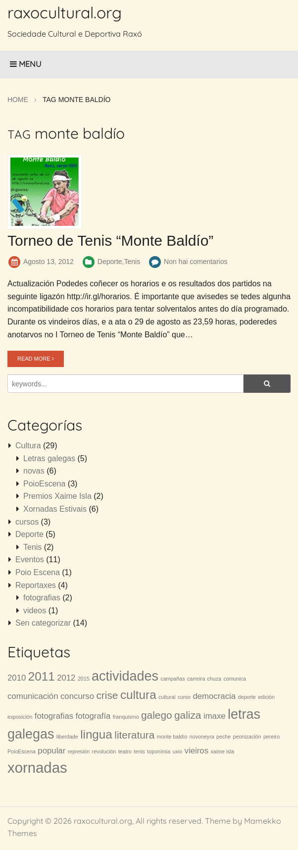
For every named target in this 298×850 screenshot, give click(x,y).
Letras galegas (49, 458)
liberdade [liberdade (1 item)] (67, 737)
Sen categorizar (43, 623)
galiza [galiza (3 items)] (187, 715)
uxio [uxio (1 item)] (178, 751)
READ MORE (35, 359)
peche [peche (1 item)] (223, 737)
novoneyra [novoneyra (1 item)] (202, 737)
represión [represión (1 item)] (79, 751)
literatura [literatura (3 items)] (134, 735)
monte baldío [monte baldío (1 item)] (172, 737)
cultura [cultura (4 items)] (138, 694)
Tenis (132, 262)
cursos (27, 522)
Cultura (28, 445)
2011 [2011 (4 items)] (41, 676)
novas (34, 471)
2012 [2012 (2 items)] (66, 678)
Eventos (29, 559)
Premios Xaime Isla (57, 496)
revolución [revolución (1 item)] (104, 751)
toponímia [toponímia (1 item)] (158, 751)
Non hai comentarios (195, 262)
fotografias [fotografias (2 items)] (54, 716)
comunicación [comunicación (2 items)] (32, 696)
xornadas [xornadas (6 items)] (37, 767)
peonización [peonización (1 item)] (247, 737)
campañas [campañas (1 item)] (172, 679)
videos (34, 610)
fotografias (41, 597)
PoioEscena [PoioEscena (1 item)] (21, 751)
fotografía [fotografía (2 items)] (93, 716)
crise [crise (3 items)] (107, 695)
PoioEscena (44, 483)
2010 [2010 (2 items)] (16, 678)
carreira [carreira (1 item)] (196, 679)
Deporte (110, 262)
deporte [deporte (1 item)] (247, 697)
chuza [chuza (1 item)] (214, 679)
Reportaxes (35, 585)
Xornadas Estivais (55, 509)
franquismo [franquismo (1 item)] (126, 717)
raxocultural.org (64, 12)
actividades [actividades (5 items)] (125, 676)
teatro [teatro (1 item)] (125, 751)
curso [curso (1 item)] (184, 697)
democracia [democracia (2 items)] (214, 696)
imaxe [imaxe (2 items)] (214, 716)
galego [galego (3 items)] (156, 715)
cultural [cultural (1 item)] (166, 697)
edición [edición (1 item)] (266, 697)
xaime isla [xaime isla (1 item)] (222, 751)
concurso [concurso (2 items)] (77, 696)
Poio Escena (37, 572)
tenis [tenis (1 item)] (139, 751)
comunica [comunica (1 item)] (234, 679)
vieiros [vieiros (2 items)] (196, 750)
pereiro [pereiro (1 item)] (271, 737)
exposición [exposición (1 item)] (19, 717)
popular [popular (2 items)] (51, 750)
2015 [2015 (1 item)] (84, 679)
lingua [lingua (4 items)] (96, 734)
